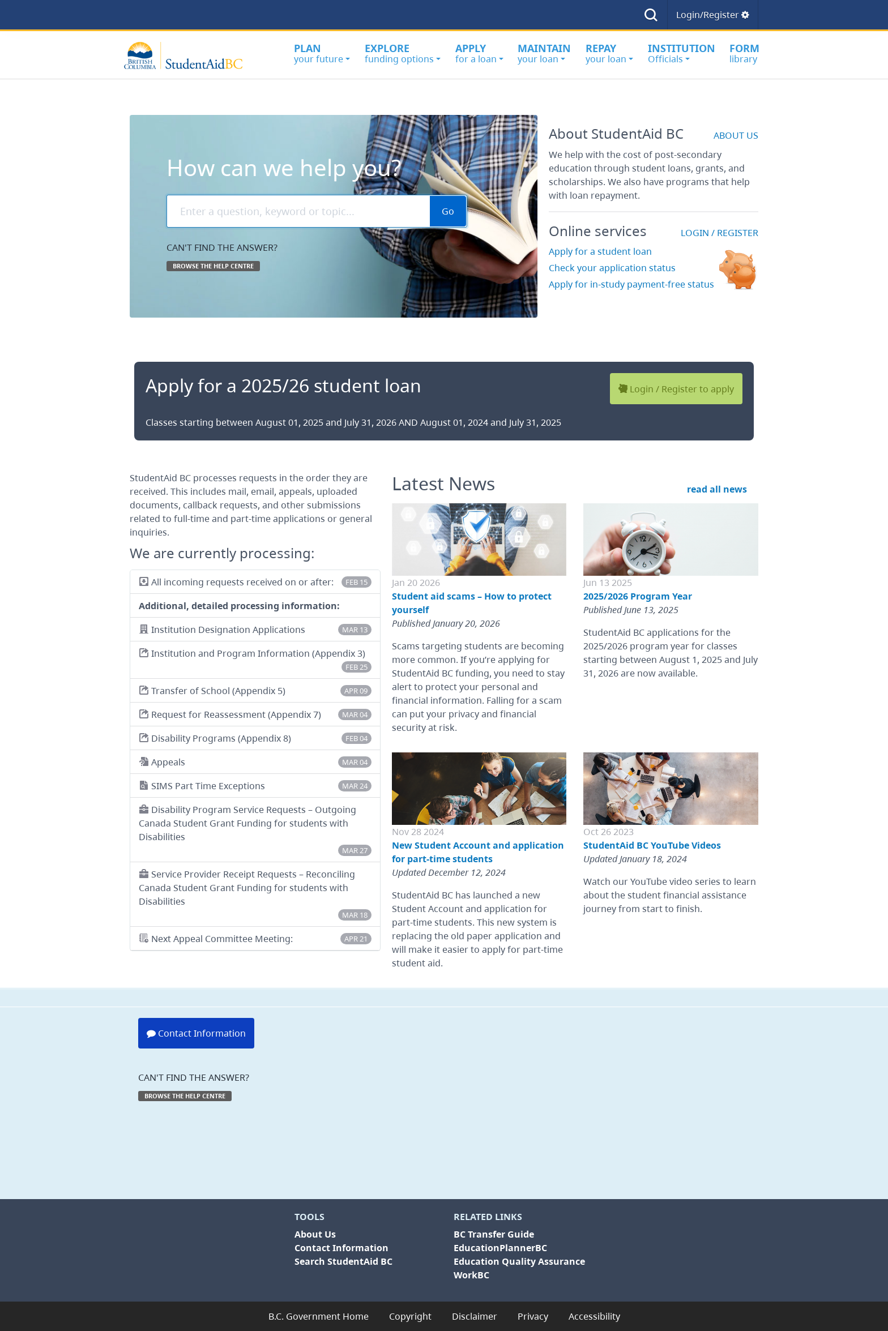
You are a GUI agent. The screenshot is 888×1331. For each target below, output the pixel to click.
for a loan (479, 53)
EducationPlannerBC (500, 1248)
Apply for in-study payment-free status (631, 284)
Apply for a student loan (600, 251)
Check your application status (612, 268)
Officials (681, 53)
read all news (717, 489)
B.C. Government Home (318, 1316)
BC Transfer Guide (494, 1234)
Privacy (533, 1316)
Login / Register (719, 232)
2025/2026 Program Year (637, 596)
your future (322, 53)
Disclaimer (474, 1316)
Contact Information (196, 1033)
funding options (403, 53)
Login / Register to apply (676, 388)
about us (736, 135)
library (744, 53)
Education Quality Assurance (519, 1261)
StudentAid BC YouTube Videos (652, 845)
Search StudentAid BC (343, 1261)
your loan (544, 53)
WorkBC (471, 1275)
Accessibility (594, 1316)
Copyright (410, 1316)
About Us (315, 1234)
